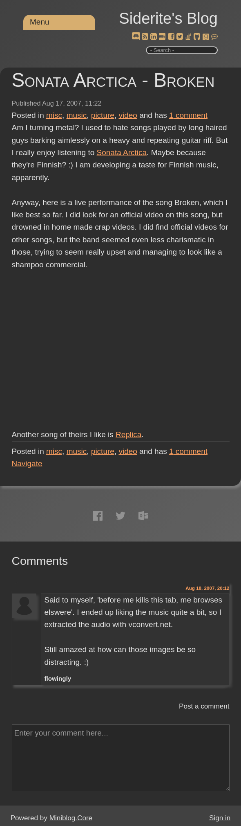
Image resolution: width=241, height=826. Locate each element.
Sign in (219, 818)
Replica (128, 434)
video (127, 115)
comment (188, 115)
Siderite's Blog (168, 18)
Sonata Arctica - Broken (113, 80)
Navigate (27, 463)
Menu (39, 22)
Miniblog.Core (70, 818)
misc (54, 115)
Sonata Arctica (122, 152)
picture (102, 115)
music (77, 115)
